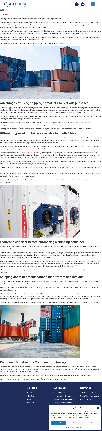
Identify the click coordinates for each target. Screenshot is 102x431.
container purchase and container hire (13, 264)
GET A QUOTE (5, 15)
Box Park (58, 174)
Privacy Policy (78, 427)
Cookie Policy (70, 427)
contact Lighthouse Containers (25, 379)
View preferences (91, 423)
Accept (58, 423)
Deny (74, 423)
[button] (98, 408)
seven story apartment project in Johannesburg (29, 164)
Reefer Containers (34, 153)
